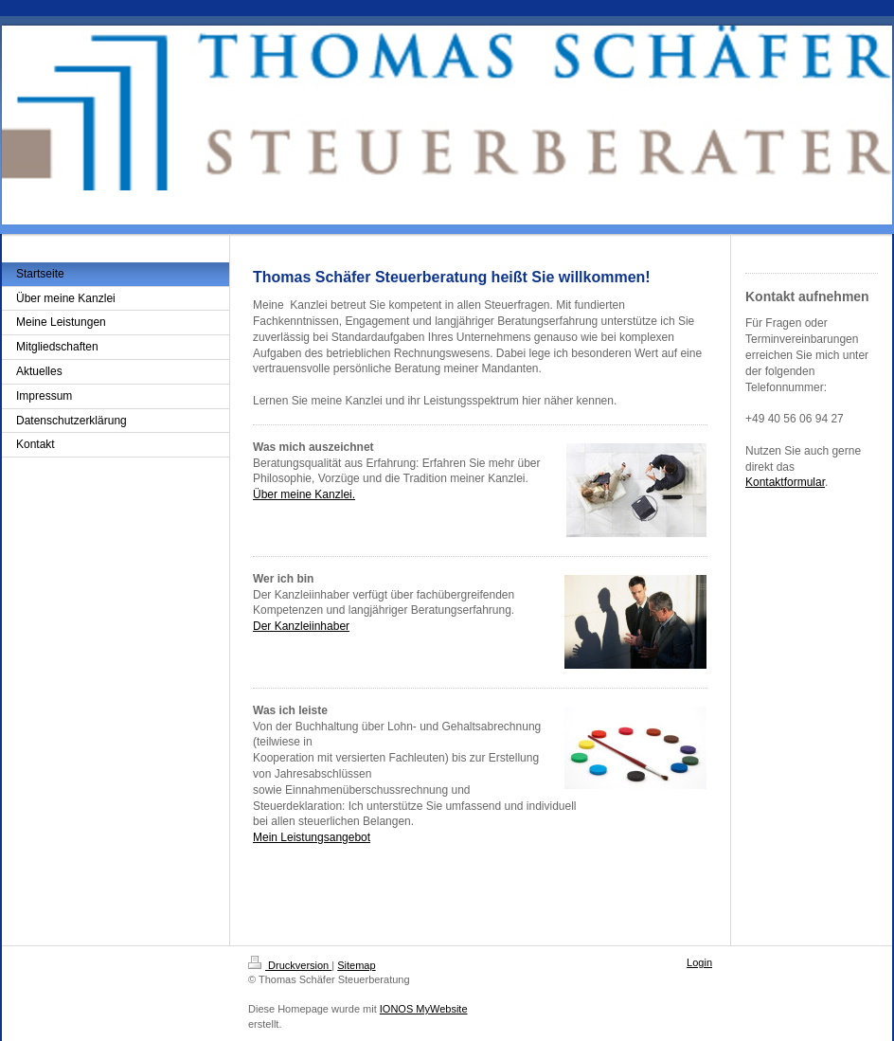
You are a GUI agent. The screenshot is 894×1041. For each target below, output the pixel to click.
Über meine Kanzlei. (304, 494)
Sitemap (356, 965)
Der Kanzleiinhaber (301, 626)
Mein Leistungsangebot (311, 837)
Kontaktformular (785, 482)
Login (699, 962)
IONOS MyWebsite (424, 1008)
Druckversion (289, 965)
